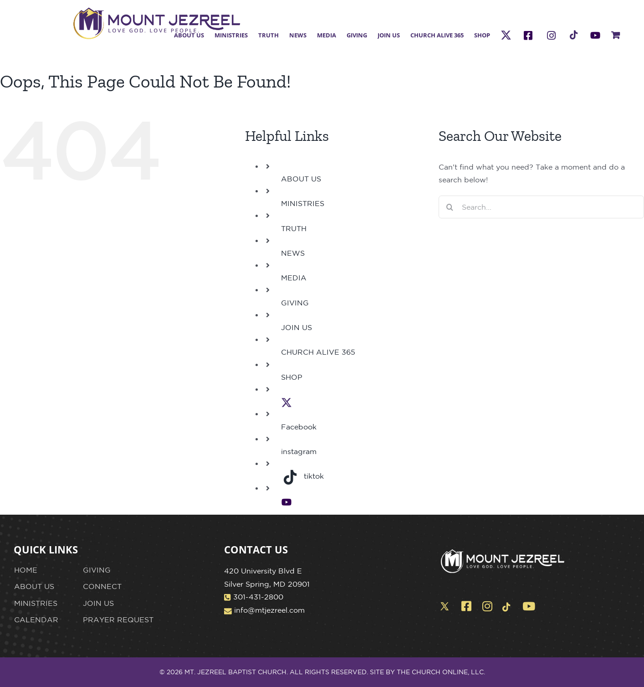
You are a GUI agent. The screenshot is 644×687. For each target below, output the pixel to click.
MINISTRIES (302, 203)
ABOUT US (301, 179)
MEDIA (294, 278)
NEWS (293, 253)
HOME (25, 570)
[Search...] (541, 207)
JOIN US (296, 327)
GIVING (295, 303)
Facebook (299, 427)
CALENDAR (36, 619)
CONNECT (102, 586)
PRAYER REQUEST (118, 619)
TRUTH (294, 228)
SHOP (291, 377)
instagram (299, 451)
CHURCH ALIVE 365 (318, 352)
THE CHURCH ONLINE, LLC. (441, 672)
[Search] (450, 207)
